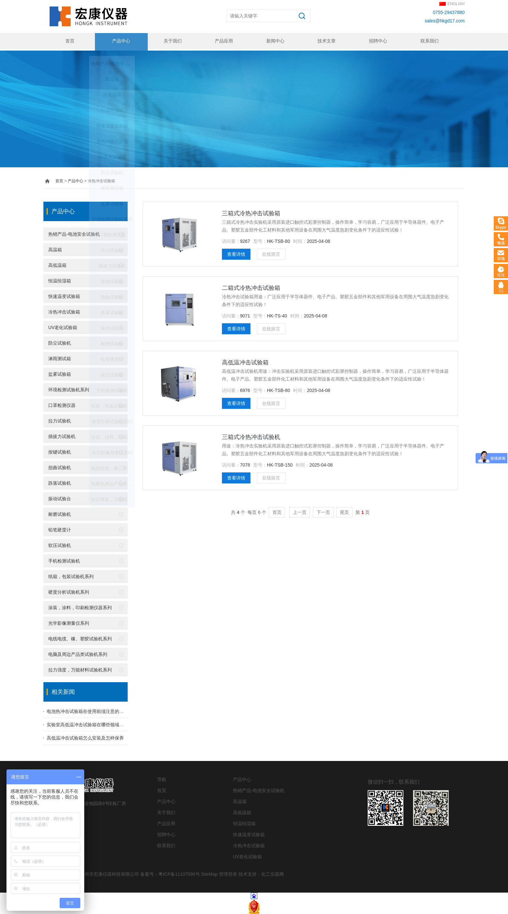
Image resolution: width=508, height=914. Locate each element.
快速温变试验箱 (64, 295)
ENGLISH (456, 4)
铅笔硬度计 (59, 528)
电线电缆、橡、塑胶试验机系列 (80, 637)
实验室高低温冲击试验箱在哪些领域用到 (87, 723)
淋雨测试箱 (59, 357)
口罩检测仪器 (61, 404)
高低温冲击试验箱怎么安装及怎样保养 (85, 736)
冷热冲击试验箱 (64, 310)
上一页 (299, 511)
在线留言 (271, 252)
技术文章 (326, 41)
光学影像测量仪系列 (68, 621)
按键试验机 (59, 450)
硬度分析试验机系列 (68, 590)
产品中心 (120, 41)
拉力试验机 (59, 419)
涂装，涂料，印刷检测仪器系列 (80, 606)
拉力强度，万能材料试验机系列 (80, 668)
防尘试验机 (59, 341)
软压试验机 (59, 544)
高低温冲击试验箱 (245, 361)
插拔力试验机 (61, 435)
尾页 (344, 511)
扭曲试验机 (59, 466)
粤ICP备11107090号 (179, 872)
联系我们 (429, 41)
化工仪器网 (272, 872)
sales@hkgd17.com (445, 20)
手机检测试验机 (64, 559)
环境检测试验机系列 (68, 388)
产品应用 (223, 41)
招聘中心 (377, 41)
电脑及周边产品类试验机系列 (77, 653)
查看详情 (236, 252)
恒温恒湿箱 (59, 279)
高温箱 (55, 248)
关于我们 (172, 41)
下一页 (323, 511)
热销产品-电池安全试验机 (74, 232)
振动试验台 (59, 497)
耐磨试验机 (59, 513)
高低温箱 (57, 264)
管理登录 (228, 872)
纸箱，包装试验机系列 (71, 575)
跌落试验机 (59, 481)
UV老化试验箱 (62, 326)
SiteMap (209, 872)
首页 (69, 41)
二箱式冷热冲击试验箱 (251, 286)
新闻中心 (275, 41)
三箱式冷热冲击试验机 (251, 436)
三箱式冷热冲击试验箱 (251, 212)
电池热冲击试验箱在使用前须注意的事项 (87, 710)
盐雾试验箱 (59, 372)
